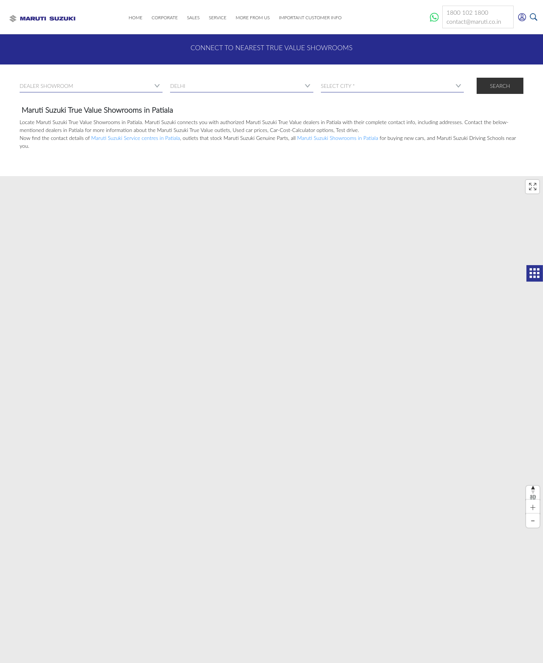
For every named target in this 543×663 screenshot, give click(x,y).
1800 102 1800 (472, 12)
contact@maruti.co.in (477, 22)
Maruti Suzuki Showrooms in (337, 138)
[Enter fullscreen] (532, 186)
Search (500, 86)
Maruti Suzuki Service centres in (135, 138)
